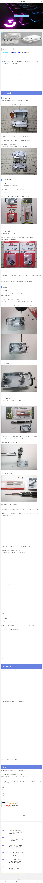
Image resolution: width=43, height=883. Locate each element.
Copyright (32, 879)
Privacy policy (11, 879)
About (7, 877)
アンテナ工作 (6, 61)
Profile (21, 877)
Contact (35, 877)
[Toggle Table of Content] (12, 49)
